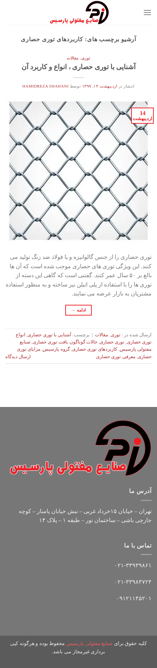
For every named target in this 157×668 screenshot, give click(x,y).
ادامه (78, 310)
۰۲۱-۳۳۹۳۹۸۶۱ (133, 565)
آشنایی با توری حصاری (49, 334)
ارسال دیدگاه (18, 356)
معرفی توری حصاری (115, 356)
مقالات (73, 58)
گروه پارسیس (56, 349)
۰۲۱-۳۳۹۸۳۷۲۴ (133, 582)
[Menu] (147, 12)
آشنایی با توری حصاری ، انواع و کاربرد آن (78, 67)
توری (85, 58)
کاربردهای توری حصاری (94, 349)
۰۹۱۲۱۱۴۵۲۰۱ (134, 598)
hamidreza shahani (45, 86)
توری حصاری (112, 342)
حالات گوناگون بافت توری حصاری (65, 342)
